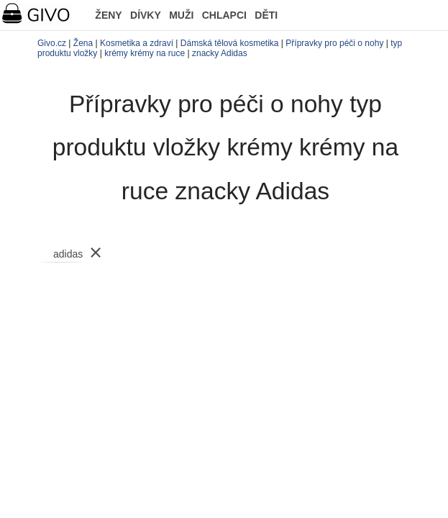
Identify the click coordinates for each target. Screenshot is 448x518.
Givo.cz (51, 43)
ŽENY (108, 15)
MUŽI (181, 15)
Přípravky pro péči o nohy (334, 43)
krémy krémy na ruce (144, 53)
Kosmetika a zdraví (136, 43)
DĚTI (266, 15)
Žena (83, 43)
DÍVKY (145, 15)
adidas (68, 254)
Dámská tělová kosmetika (229, 43)
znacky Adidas (219, 53)
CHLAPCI (224, 15)
